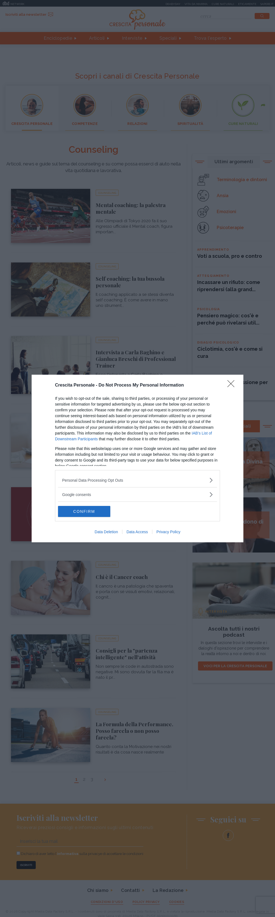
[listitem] (137, 480)
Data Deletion (106, 532)
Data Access (137, 532)
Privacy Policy (168, 532)
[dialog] (137, 458)
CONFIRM (84, 511)
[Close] (232, 385)
